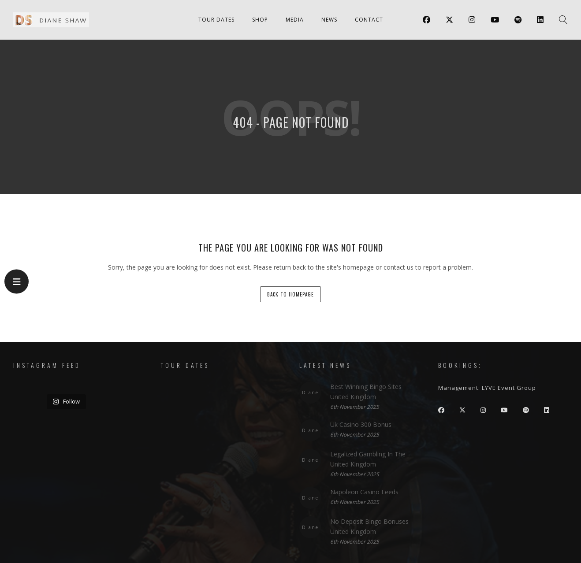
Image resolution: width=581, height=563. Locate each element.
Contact (369, 19)
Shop (260, 19)
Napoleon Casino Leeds (364, 492)
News (329, 19)
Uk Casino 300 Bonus (360, 424)
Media (295, 19)
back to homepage (290, 294)
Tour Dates (216, 19)
